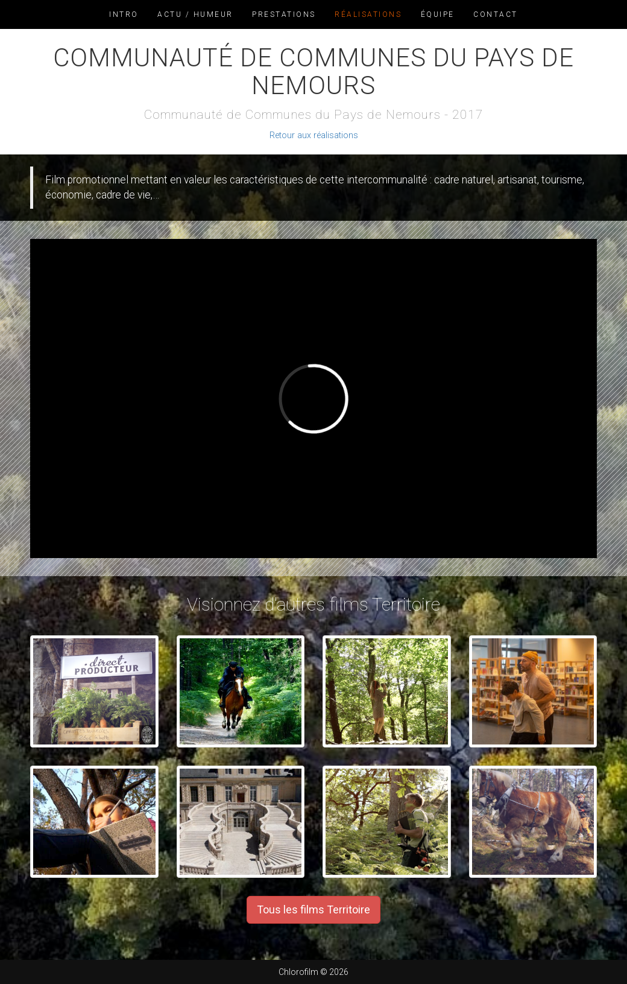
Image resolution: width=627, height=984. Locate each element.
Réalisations (368, 14)
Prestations (284, 14)
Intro (124, 14)
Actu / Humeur (195, 14)
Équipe (438, 14)
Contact (495, 14)
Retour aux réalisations (313, 135)
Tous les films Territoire (313, 909)
